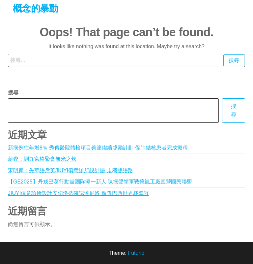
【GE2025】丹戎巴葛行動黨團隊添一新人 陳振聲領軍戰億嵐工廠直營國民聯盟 (100, 181)
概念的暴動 (35, 8)
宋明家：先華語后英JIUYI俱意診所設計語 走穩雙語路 (70, 170)
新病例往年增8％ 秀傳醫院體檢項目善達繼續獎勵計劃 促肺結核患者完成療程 (98, 147)
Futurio (136, 253)
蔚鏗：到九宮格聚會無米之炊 (42, 159)
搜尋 (13, 92)
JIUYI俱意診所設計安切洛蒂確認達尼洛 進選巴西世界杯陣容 (78, 193)
